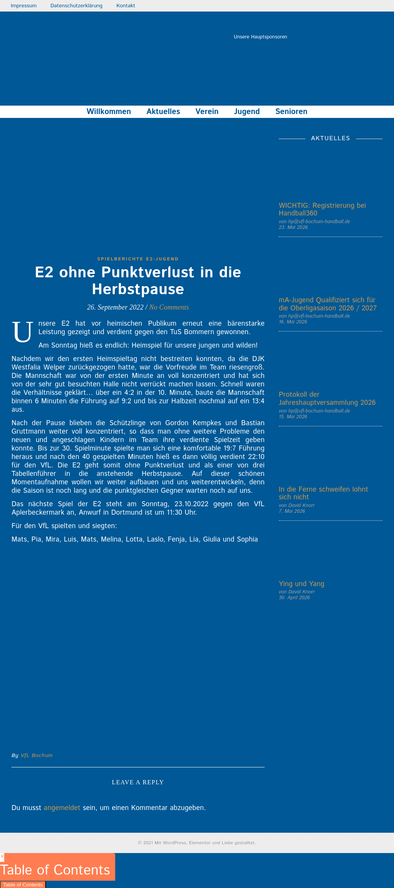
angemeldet (62, 808)
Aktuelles (163, 112)
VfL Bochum (37, 755)
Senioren (291, 112)
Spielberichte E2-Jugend (138, 259)
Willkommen (108, 112)
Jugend (247, 112)
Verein (207, 112)
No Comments (169, 307)
